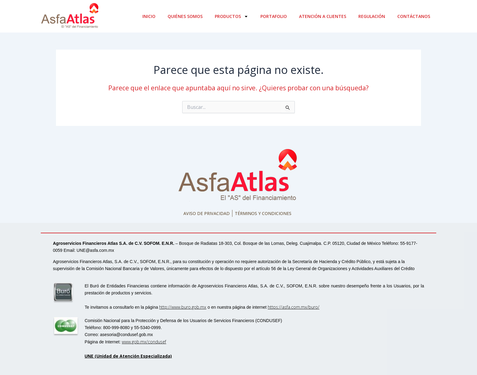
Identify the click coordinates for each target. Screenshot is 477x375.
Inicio (148, 16)
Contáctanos (413, 16)
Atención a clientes (322, 16)
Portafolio (273, 16)
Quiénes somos (185, 16)
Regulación (371, 16)
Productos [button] (231, 16)
